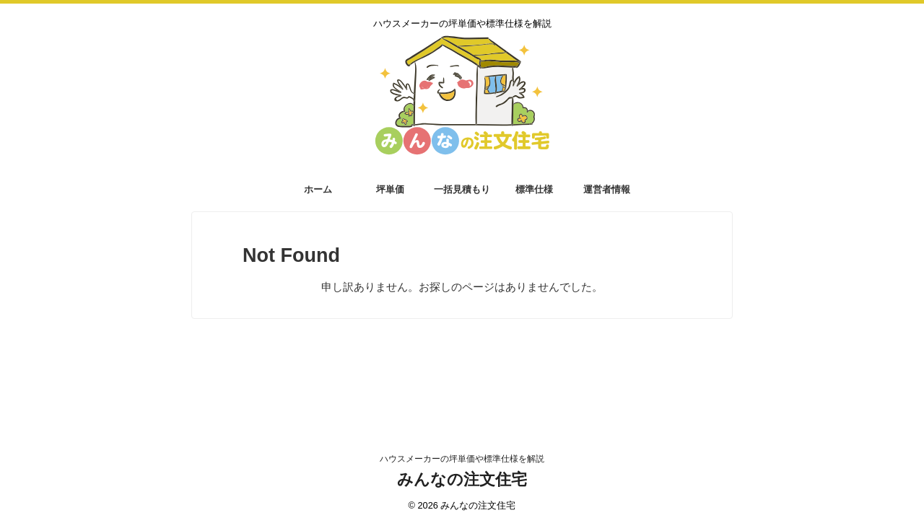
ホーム (318, 189)
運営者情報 (606, 189)
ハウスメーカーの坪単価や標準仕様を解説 (462, 459)
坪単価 (390, 189)
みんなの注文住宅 (462, 479)
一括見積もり (462, 189)
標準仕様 (534, 189)
